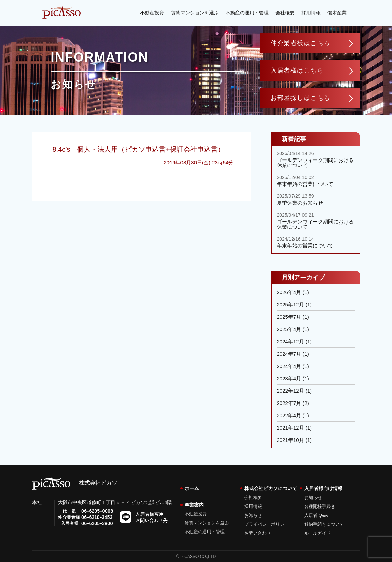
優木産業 (337, 12)
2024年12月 (290, 341)
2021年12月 (290, 428)
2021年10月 (290, 440)
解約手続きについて (324, 524)
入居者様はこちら (297, 70)
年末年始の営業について (305, 184)
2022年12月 (290, 391)
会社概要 (285, 12)
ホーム (192, 488)
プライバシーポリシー (266, 524)
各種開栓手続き (319, 506)
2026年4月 (289, 292)
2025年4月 (289, 329)
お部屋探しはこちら (300, 97)
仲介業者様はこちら (300, 43)
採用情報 (311, 12)
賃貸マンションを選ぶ (195, 12)
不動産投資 (152, 12)
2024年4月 (289, 366)
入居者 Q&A (316, 515)
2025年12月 (290, 304)
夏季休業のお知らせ (300, 203)
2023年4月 (289, 378)
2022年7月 (289, 403)
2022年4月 (289, 415)
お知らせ (253, 515)
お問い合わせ (257, 533)
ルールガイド (317, 533)
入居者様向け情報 (323, 488)
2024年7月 (289, 354)
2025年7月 (289, 317)
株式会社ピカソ (74, 483)
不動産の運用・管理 (247, 12)
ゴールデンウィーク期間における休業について (315, 162)
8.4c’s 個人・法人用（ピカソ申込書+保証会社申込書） (139, 149)
